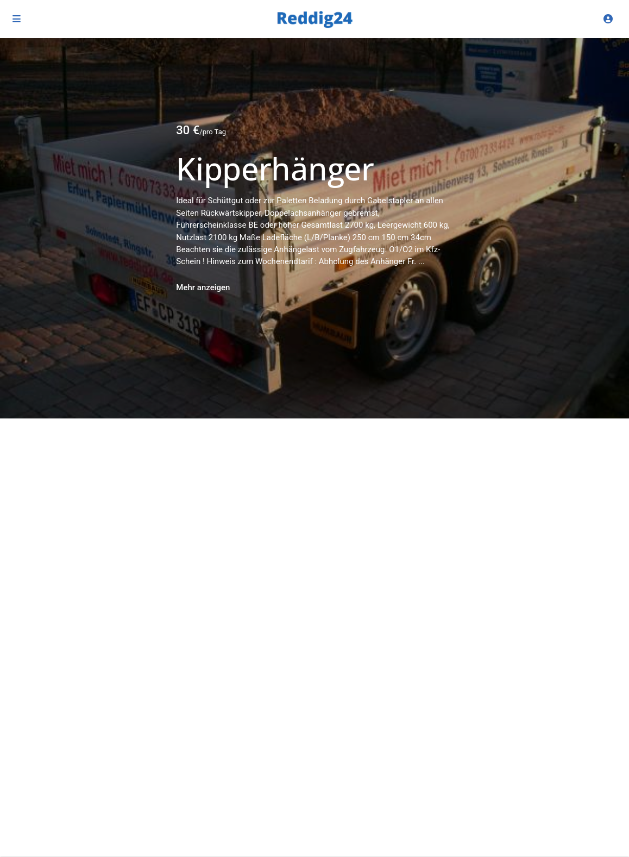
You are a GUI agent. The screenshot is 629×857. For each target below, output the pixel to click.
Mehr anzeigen (203, 287)
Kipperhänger (275, 168)
